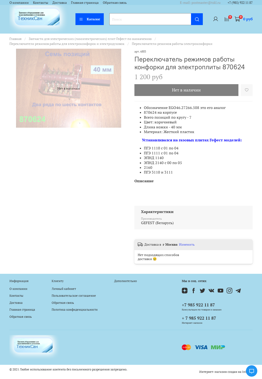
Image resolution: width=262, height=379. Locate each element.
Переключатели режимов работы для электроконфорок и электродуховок (67, 43)
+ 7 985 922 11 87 (199, 318)
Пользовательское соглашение (74, 296)
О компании (19, 2)
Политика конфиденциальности (75, 310)
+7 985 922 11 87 (198, 305)
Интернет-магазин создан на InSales (226, 372)
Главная (15, 38)
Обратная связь (115, 2)
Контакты (40, 2)
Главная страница (85, 2)
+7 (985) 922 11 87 (240, 2)
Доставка (59, 2)
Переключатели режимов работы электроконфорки (172, 43)
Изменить (187, 244)
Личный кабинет (64, 289)
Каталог (89, 19)
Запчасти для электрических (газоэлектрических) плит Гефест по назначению (90, 38)
